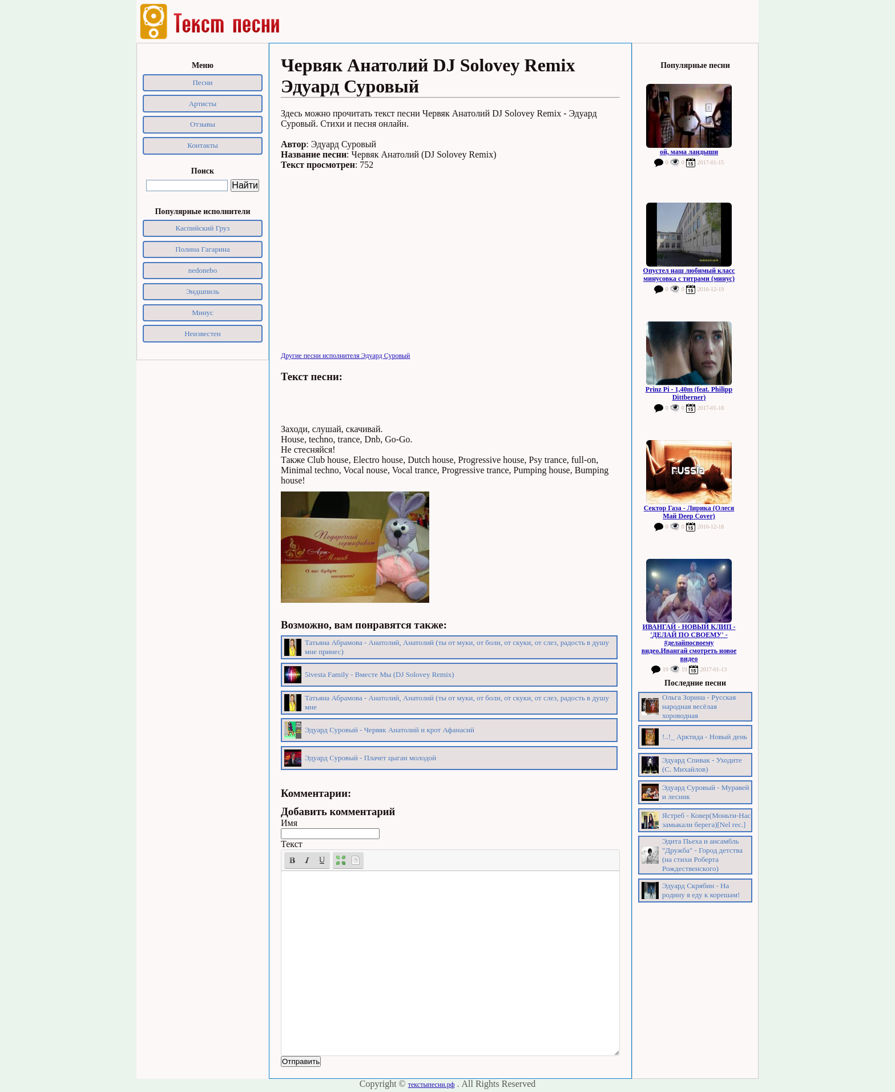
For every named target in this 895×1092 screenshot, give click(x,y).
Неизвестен (202, 333)
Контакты (202, 145)
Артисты (203, 103)
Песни (202, 82)
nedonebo (202, 270)
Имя (289, 823)
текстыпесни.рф (431, 1085)
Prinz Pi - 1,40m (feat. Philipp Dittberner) (689, 393)
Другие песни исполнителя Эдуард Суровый (345, 356)
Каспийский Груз (203, 228)
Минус (202, 312)
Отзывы (202, 124)
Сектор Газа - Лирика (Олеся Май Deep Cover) (689, 512)
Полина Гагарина (202, 249)
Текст (292, 844)
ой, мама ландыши (689, 152)
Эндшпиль (203, 291)
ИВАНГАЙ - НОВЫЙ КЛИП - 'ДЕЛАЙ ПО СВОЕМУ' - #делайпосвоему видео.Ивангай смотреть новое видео (689, 643)
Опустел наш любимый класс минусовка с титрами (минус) (689, 275)
